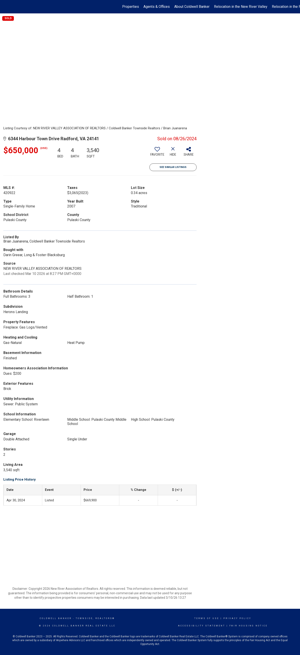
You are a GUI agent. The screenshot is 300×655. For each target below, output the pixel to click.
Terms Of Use (206, 618)
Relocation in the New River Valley (240, 6)
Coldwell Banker (56, 618)
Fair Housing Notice (248, 626)
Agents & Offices (156, 6)
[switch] (157, 153)
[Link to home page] (5, 6)
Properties (130, 6)
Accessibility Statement (201, 626)
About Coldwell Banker (192, 6)
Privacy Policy (237, 618)
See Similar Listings (173, 167)
